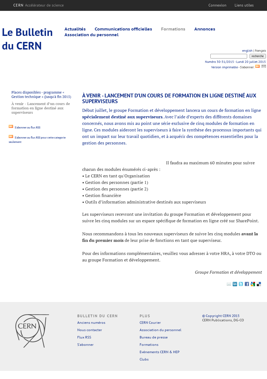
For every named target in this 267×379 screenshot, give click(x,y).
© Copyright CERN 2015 (221, 316)
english (247, 50)
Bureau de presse (154, 337)
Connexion (217, 5)
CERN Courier (150, 323)
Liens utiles (244, 5)
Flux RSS (84, 337)
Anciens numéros (91, 323)
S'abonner (85, 345)
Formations (173, 29)
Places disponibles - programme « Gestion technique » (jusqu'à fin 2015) (41, 94)
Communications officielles (123, 29)
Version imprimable (224, 67)
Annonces (204, 29)
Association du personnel (91, 34)
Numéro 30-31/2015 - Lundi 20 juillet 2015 (235, 62)
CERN (38, 5)
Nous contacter (89, 330)
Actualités (75, 29)
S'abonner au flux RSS (24, 127)
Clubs (144, 359)
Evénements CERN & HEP (159, 352)
